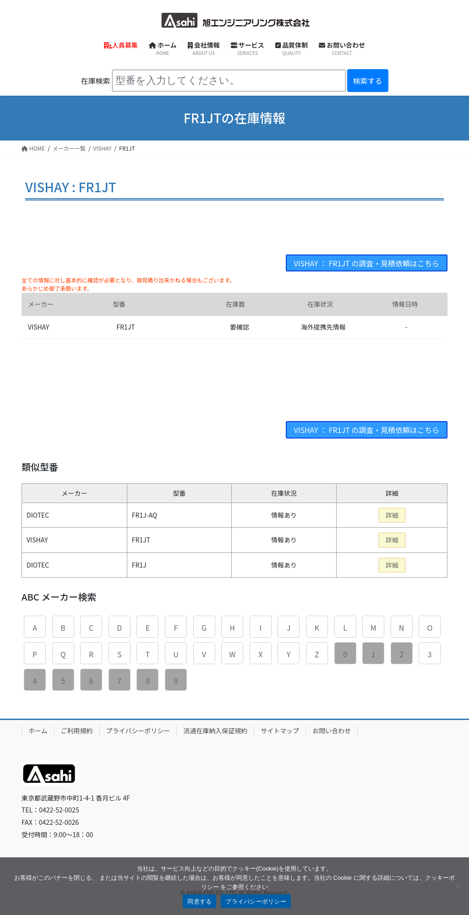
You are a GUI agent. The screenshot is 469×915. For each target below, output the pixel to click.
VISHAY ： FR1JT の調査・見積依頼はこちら (366, 263)
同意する (199, 901)
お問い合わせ (331, 730)
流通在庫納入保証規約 (215, 730)
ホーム (38, 730)
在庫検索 (95, 80)
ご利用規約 (77, 730)
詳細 (392, 515)
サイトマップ (280, 730)
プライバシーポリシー (138, 730)
